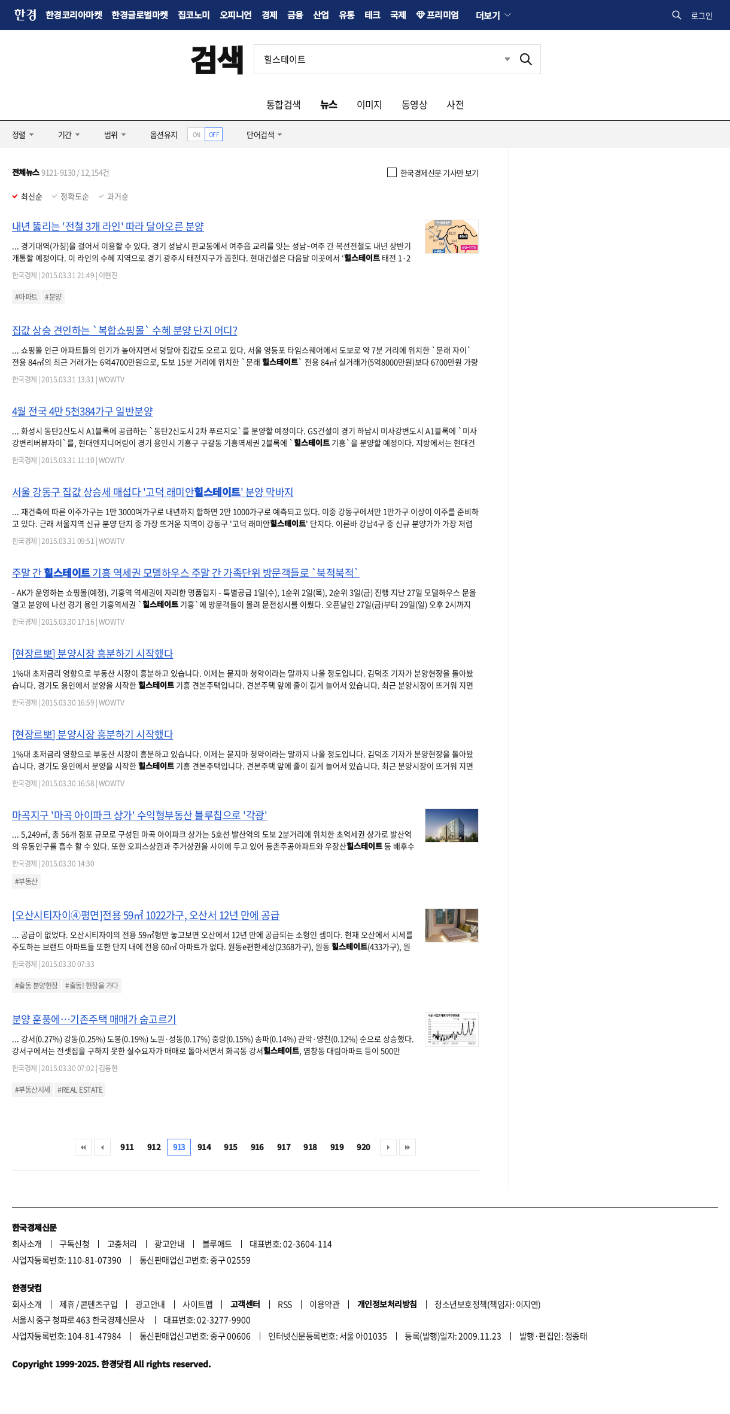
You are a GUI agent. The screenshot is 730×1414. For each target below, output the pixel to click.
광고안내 (169, 1243)
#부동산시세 (32, 1089)
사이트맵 (197, 1304)
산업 (321, 14)
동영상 (414, 104)
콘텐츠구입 (98, 1304)
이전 (102, 1147)
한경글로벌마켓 (139, 14)
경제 (269, 14)
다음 (388, 1147)
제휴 (66, 1304)
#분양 (53, 296)
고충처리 (122, 1243)
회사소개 (27, 1243)
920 (363, 1147)
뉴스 (328, 104)
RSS (284, 1304)
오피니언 (236, 14)
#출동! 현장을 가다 (91, 985)
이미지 (369, 104)
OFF (214, 134)
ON (196, 134)
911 (126, 1147)
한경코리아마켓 (73, 14)
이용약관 (324, 1304)
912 (153, 1147)
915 (230, 1147)
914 (204, 1147)
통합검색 (283, 104)
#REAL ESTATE (79, 1089)
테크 (372, 14)
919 (336, 1147)
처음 (83, 1147)
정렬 (19, 134)
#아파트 (26, 296)
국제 (398, 14)
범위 (111, 134)
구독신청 (74, 1243)
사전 (455, 104)
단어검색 (260, 134)
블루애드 (217, 1243)
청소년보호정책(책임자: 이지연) (487, 1304)
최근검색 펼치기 (507, 59)
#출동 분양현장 (36, 985)
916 (257, 1147)
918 (310, 1147)
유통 (347, 14)
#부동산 (26, 881)
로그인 (702, 15)
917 (283, 1147)
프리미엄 (443, 14)
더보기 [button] (488, 15)
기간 (65, 134)
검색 (217, 58)
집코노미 (194, 14)
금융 (295, 14)
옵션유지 (164, 134)
